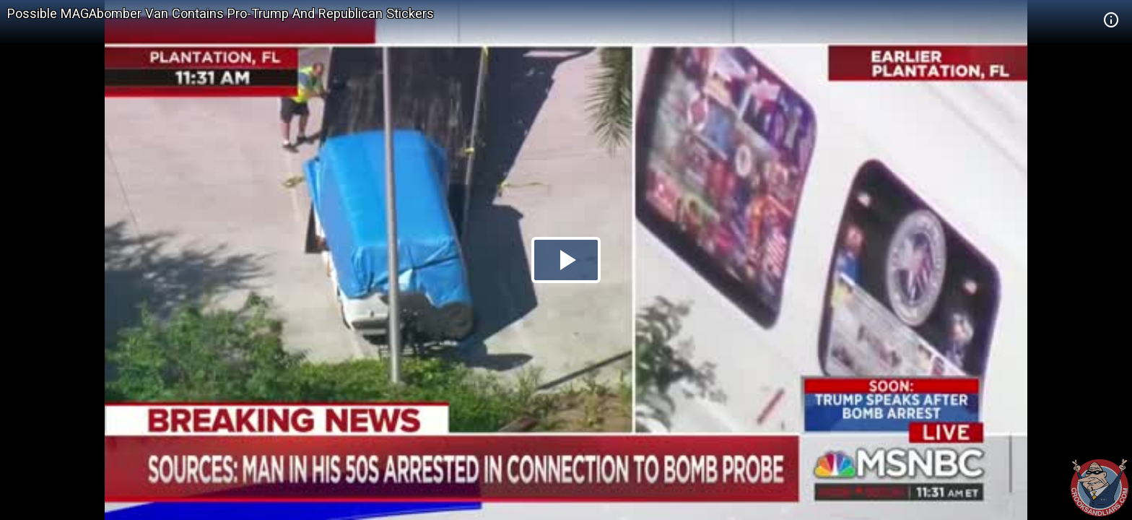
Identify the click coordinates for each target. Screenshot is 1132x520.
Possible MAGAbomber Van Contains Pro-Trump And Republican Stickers (220, 13)
